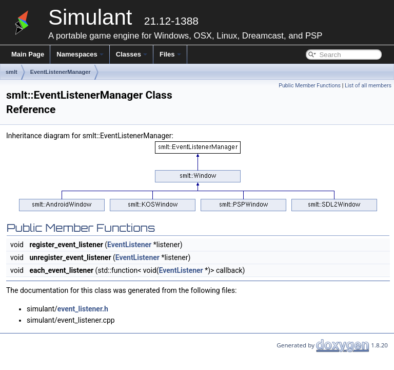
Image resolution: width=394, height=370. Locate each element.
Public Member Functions (310, 85)
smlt (11, 72)
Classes (131, 54)
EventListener (129, 244)
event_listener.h (82, 309)
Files (170, 54)
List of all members (368, 85)
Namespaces (80, 54)
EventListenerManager (60, 72)
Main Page (27, 54)
